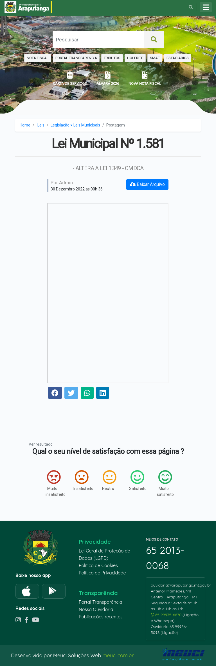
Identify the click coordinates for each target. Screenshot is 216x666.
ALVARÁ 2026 (107, 78)
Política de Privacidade (102, 573)
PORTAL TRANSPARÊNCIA (76, 58)
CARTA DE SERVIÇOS (70, 78)
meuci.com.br (118, 655)
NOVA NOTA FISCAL (145, 78)
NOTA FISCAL (38, 58)
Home (25, 125)
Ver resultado (41, 444)
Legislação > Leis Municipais (75, 125)
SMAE (155, 58)
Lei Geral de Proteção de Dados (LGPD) (104, 554)
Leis (40, 125)
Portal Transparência (100, 602)
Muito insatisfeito (54, 483)
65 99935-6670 (167, 614)
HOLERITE (135, 58)
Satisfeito (137, 480)
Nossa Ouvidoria (96, 609)
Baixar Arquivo (147, 184)
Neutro (109, 480)
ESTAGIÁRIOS (177, 58)
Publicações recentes (101, 617)
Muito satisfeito (165, 483)
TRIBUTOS (112, 58)
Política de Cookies (98, 565)
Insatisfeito (81, 480)
